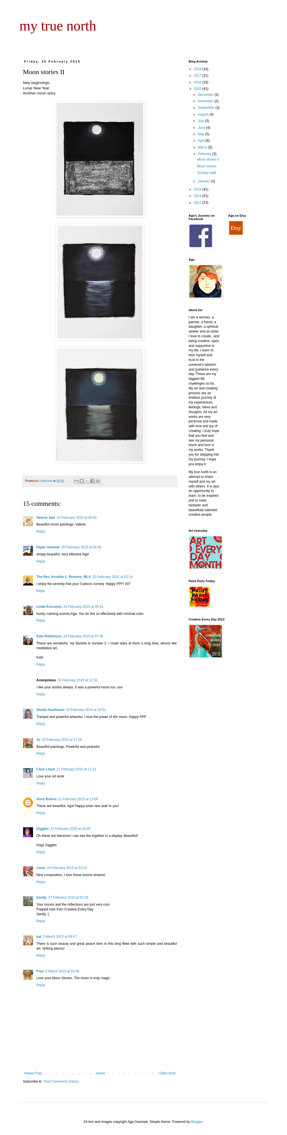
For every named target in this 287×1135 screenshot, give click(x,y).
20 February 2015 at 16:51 (86, 710)
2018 (198, 69)
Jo (38, 740)
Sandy (41, 897)
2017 (198, 75)
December (206, 95)
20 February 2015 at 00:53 (76, 518)
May (201, 134)
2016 (198, 82)
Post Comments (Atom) (61, 1081)
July (201, 121)
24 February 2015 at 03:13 (67, 868)
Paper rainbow (48, 547)
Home (100, 1073)
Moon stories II (208, 159)
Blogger (196, 1122)
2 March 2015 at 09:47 (60, 937)
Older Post (167, 1073)
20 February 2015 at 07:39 (83, 636)
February (205, 154)
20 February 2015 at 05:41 (83, 607)
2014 (198, 189)
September (206, 108)
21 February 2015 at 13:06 (78, 799)
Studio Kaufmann (50, 710)
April (202, 141)
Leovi (40, 868)
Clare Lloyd (45, 769)
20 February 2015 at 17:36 (62, 740)
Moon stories (207, 166)
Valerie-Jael (45, 518)
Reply (40, 531)
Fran (40, 971)
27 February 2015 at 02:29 (68, 897)
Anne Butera (46, 799)
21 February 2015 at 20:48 (70, 829)
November (206, 101)
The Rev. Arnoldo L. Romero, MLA (63, 577)
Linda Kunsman (49, 607)
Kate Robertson (48, 636)
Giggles (42, 829)
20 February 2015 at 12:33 (77, 680)
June (202, 128)
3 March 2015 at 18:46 (62, 971)
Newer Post (33, 1073)
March (203, 147)
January (204, 181)
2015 (198, 89)
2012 (198, 203)
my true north (57, 26)
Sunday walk (206, 173)
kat (38, 937)
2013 (198, 196)
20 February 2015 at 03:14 (112, 577)
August (203, 114)
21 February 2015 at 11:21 (76, 769)
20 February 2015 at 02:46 (81, 547)
